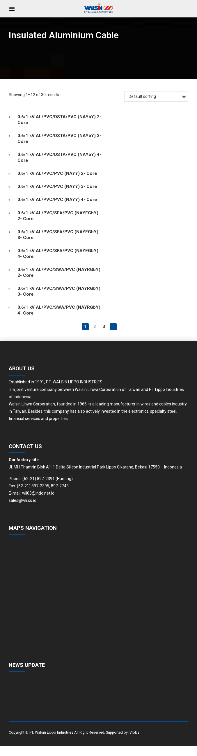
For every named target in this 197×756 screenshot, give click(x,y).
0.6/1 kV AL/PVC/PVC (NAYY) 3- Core (57, 186)
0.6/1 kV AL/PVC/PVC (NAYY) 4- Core (57, 199)
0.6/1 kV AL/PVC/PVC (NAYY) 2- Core (57, 173)
